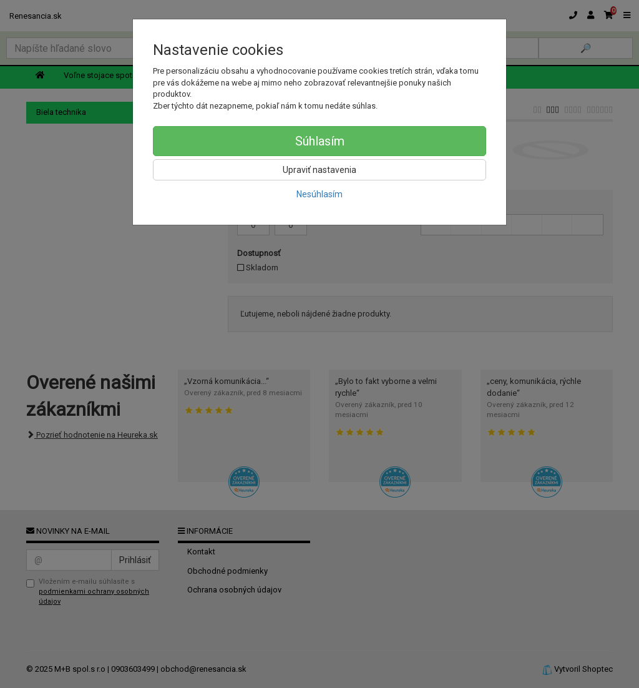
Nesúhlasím (319, 194)
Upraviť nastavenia (319, 170)
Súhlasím (319, 141)
